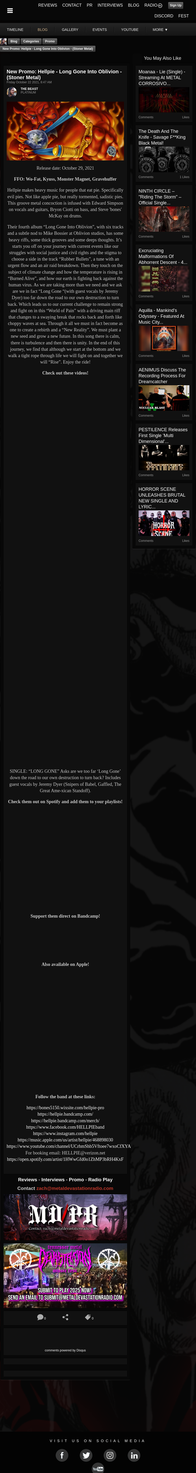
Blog (13, 41)
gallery (70, 30)
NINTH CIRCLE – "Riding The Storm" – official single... (160, 197)
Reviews (28, 1179)
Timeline (15, 30)
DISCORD (163, 16)
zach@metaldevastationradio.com (74, 1188)
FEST (183, 16)
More (160, 30)
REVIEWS (47, 5)
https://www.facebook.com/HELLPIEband (65, 1127)
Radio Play (100, 1179)
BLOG (133, 5)
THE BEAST (29, 89)
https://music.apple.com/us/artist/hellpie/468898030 (65, 1139)
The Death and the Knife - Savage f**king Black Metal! (162, 137)
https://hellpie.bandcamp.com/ (65, 1114)
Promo (77, 1179)
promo (50, 41)
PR (89, 5)
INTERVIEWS (110, 5)
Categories (31, 41)
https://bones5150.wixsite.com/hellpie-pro (65, 1107)
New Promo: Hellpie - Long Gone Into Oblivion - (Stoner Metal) (48, 49)
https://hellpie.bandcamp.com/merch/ (65, 1120)
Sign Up (175, 5)
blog (43, 30)
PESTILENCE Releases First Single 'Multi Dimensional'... (163, 435)
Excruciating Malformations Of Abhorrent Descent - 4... (163, 256)
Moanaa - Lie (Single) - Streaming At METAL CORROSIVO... (162, 77)
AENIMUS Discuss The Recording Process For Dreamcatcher (162, 375)
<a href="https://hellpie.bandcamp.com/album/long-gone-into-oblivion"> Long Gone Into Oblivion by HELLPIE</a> (65, 939)
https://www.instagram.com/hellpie (65, 1133)
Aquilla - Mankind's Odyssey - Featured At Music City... (161, 316)
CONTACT (72, 5)
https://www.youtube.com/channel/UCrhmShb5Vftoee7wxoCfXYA (69, 1146)
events (100, 30)
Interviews (53, 1179)
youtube (130, 30)
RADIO (150, 5)
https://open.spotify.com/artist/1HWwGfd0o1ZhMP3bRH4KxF (65, 1159)
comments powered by (65, 1350)
